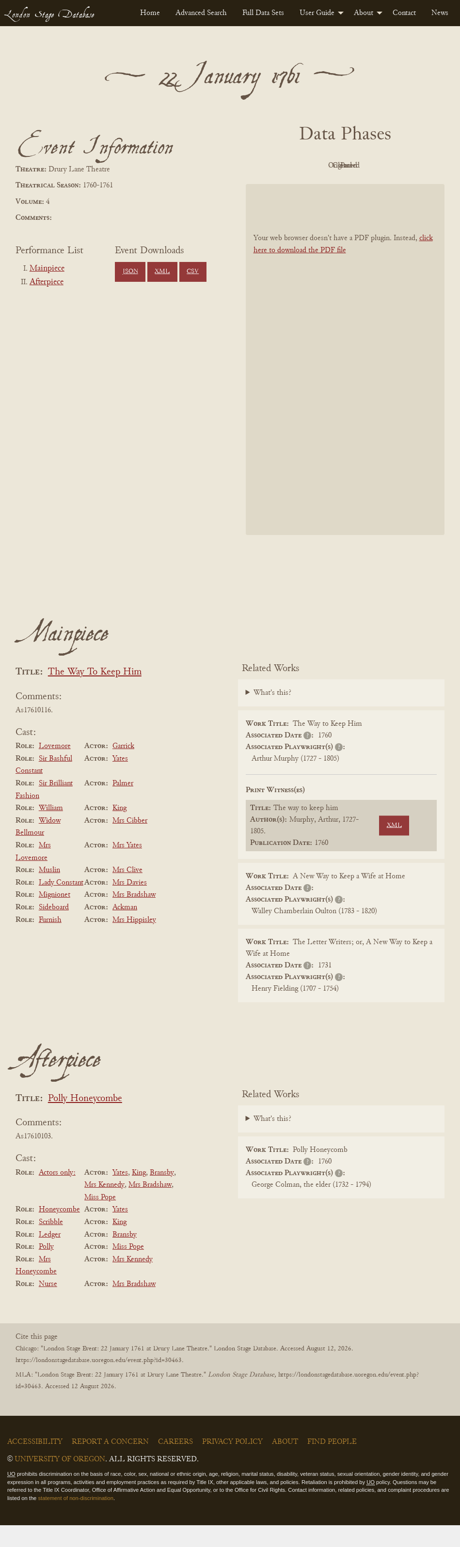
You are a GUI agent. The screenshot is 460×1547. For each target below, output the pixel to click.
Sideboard (54, 929)
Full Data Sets (263, 13)
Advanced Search (201, 13)
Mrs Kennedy (104, 1206)
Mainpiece (47, 268)
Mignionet (54, 917)
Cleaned (395, 165)
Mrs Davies (129, 904)
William (51, 830)
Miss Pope (100, 1219)
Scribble (51, 1244)
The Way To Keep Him (95, 694)
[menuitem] (150, 13)
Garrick (123, 768)
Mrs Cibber (129, 842)
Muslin (49, 892)
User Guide (317, 13)
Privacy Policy (232, 1464)
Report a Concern (110, 1464)
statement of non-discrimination (75, 1520)
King (119, 830)
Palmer (122, 805)
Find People (332, 1464)
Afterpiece (46, 282)
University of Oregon (60, 1481)
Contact (404, 13)
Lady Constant (61, 904)
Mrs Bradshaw (134, 917)
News (439, 13)
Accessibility (35, 1464)
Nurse (48, 1306)
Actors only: (57, 1194)
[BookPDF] (345, 381)
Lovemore (55, 768)
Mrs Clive (127, 892)
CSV (193, 271)
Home (150, 13)
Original (342, 165)
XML (162, 271)
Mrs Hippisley (134, 942)
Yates (120, 780)
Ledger (50, 1256)
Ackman (124, 929)
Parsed (342, 187)
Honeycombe (59, 1232)
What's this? (272, 715)
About (363, 13)
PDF (289, 165)
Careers (175, 1464)
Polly (46, 1268)
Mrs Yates (127, 867)
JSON (130, 271)
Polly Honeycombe (85, 1121)
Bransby (162, 1194)
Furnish (50, 942)
